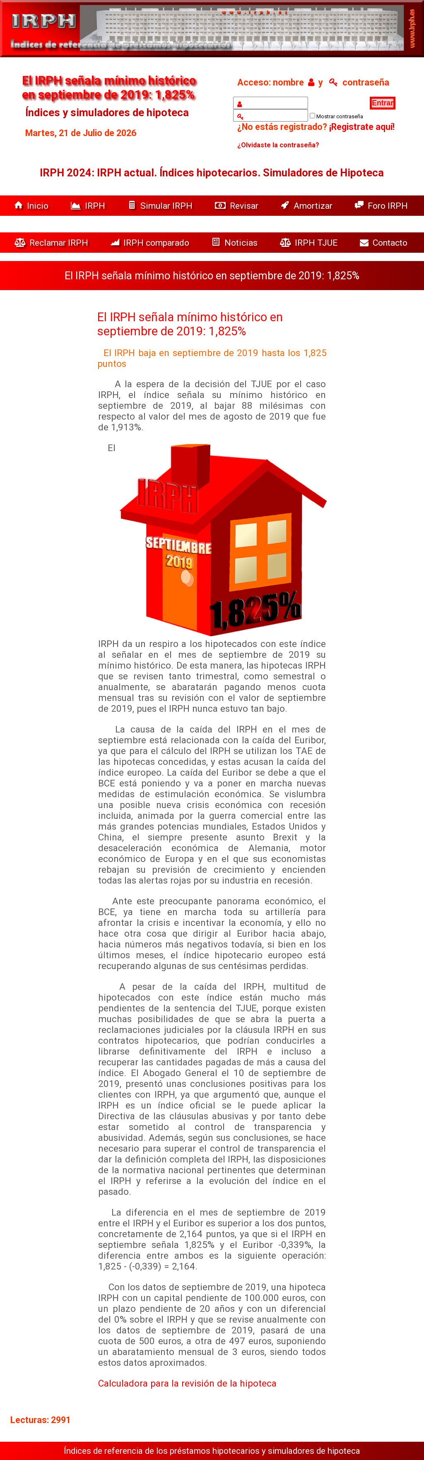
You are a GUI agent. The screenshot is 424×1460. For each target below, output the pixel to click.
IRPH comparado (151, 242)
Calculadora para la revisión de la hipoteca (187, 1383)
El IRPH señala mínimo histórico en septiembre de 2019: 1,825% (190, 324)
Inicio (32, 205)
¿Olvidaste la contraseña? (278, 145)
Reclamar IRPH (52, 242)
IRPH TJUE (310, 242)
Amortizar (308, 205)
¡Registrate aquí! (362, 127)
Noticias (236, 242)
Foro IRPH (383, 205)
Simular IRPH (161, 205)
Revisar (237, 205)
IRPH (89, 205)
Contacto (386, 242)
